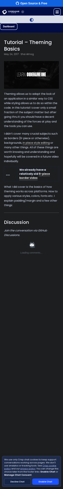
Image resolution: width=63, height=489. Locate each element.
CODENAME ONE (10, 12)
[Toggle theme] (23, 12)
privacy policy (27, 468)
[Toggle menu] (57, 12)
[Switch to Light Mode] (31, 19)
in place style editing (36, 143)
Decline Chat (17, 481)
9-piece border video (34, 176)
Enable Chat (45, 481)
